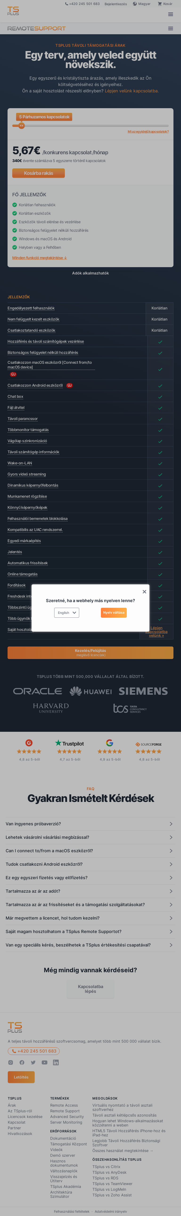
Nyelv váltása (113, 612)
